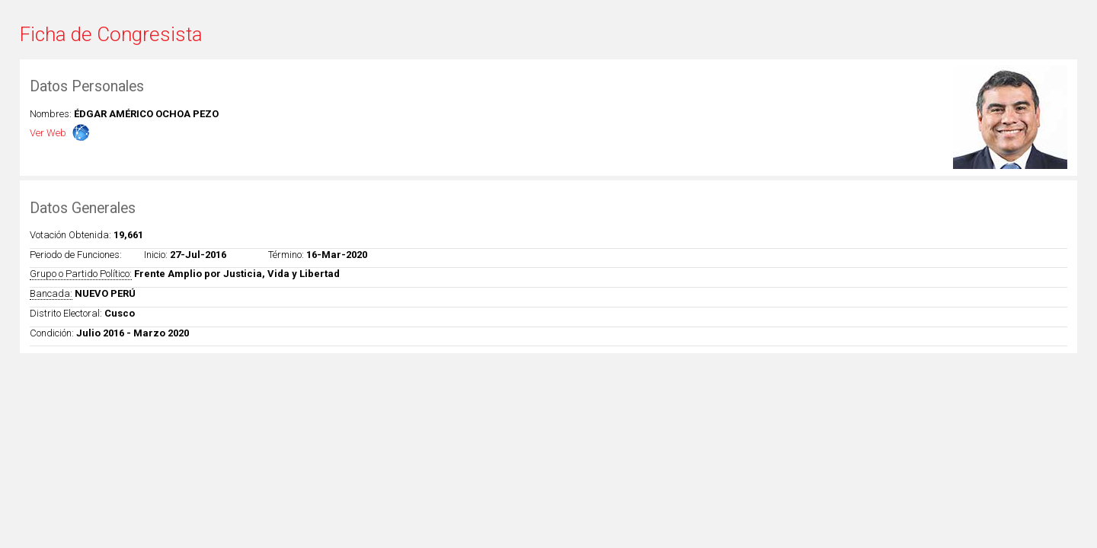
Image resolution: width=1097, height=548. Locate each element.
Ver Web (48, 133)
